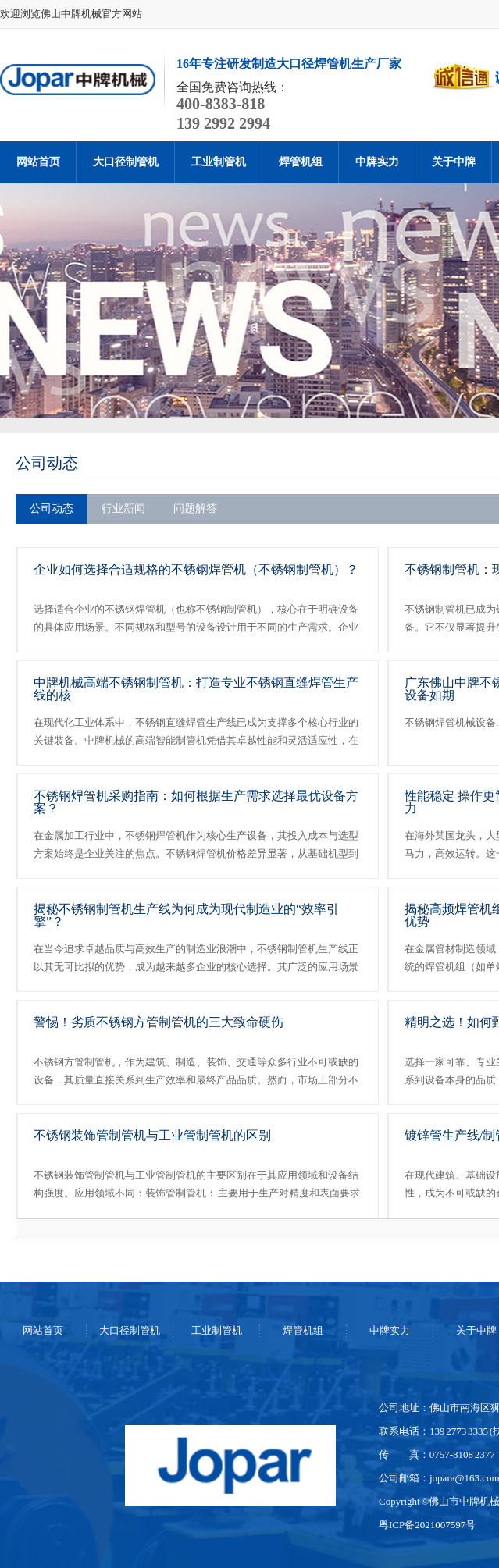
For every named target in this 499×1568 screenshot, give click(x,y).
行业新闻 (123, 508)
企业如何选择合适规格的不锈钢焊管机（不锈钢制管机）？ (196, 569)
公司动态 (47, 462)
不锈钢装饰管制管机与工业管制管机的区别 (152, 1135)
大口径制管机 (126, 162)
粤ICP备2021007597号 (427, 1525)
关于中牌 (454, 162)
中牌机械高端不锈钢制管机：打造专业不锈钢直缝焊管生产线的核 (196, 689)
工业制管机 (218, 162)
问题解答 (195, 508)
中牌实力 (377, 162)
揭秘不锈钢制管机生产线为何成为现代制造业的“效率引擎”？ (186, 915)
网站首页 (38, 162)
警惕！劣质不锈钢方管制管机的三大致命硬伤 (158, 1022)
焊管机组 (301, 162)
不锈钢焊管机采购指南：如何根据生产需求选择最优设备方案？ (196, 802)
